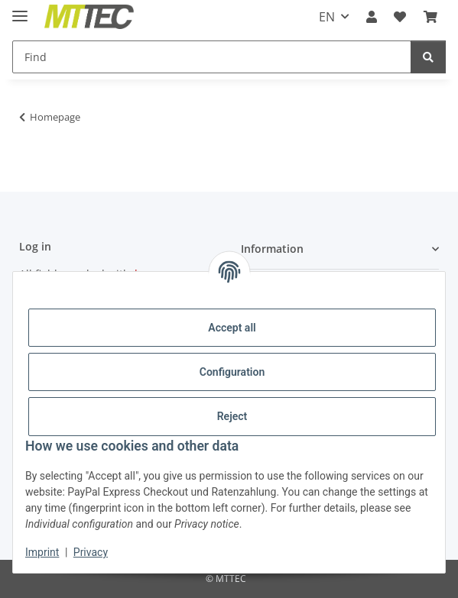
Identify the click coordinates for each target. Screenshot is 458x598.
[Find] (211, 56)
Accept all (231, 328)
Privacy (90, 552)
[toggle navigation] (20, 9)
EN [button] (327, 16)
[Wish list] (399, 17)
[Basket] (430, 17)
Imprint (42, 552)
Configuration (232, 372)
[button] (371, 17)
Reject (232, 416)
